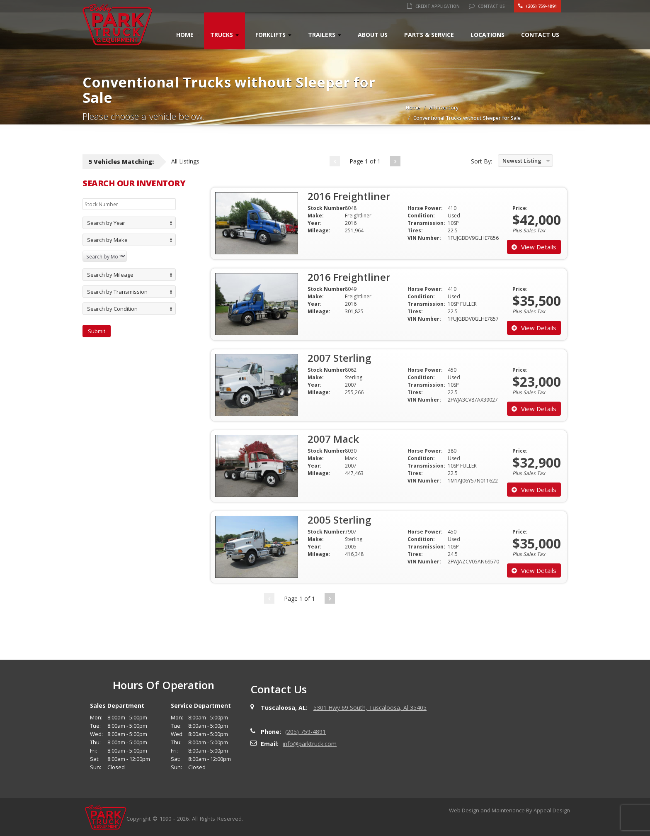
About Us (373, 35)
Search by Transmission (117, 291)
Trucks (224, 35)
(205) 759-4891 (537, 6)
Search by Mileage (110, 274)
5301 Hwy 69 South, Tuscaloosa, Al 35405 (370, 708)
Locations (487, 35)
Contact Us (487, 6)
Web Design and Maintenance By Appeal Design (509, 810)
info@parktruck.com (310, 744)
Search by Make (107, 240)
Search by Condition (112, 308)
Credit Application (433, 6)
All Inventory (443, 107)
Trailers (324, 35)
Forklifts (273, 35)
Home (185, 35)
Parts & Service (429, 35)
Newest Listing (521, 160)
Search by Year (106, 223)
